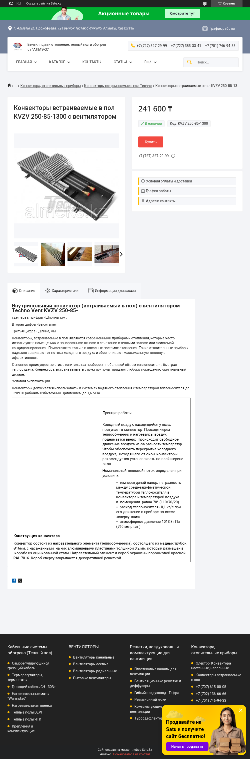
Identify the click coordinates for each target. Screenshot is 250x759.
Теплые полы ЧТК (26, 719)
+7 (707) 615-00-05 (211, 687)
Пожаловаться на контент (131, 754)
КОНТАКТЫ (91, 62)
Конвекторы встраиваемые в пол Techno (118, 86)
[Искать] (189, 62)
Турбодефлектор (148, 718)
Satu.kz (147, 750)
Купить (151, 142)
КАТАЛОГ (57, 62)
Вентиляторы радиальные (95, 671)
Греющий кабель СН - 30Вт (34, 687)
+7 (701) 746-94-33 (211, 701)
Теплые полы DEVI (27, 712)
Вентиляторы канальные (93, 657)
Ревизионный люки (150, 700)
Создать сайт (35, 3)
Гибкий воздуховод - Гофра (156, 693)
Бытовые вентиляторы (92, 678)
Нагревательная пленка (32, 706)
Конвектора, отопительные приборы (50, 86)
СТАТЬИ (120, 62)
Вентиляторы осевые (90, 664)
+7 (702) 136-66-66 (211, 694)
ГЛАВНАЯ (24, 62)
